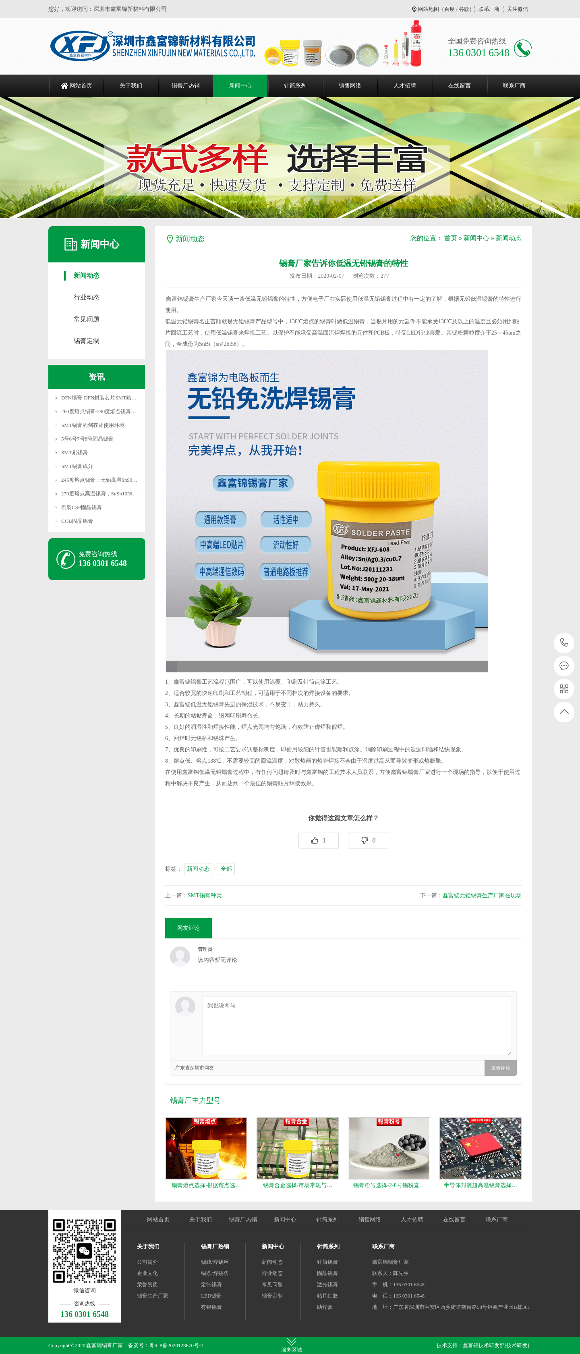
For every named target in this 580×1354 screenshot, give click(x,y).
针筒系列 (295, 86)
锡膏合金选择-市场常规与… (298, 1185)
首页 (450, 238)
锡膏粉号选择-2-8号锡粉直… (389, 1185)
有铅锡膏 (211, 1307)
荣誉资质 (147, 1284)
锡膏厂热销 (186, 86)
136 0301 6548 (564, 643)
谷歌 (464, 9)
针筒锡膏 (327, 1262)
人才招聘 (405, 86)
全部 (226, 869)
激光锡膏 (327, 1284)
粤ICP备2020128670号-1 (176, 1345)
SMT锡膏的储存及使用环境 (92, 425)
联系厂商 (488, 9)
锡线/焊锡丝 (215, 1262)
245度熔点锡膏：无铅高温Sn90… (99, 480)
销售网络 (350, 86)
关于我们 (131, 86)
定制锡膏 (211, 1284)
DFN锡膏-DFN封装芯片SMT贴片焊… (104, 398)
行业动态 (86, 297)
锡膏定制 (86, 340)
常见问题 (86, 319)
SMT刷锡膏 (74, 452)
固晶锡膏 (327, 1273)
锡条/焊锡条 (215, 1273)
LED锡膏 (211, 1296)
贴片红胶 (327, 1296)
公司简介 (147, 1262)
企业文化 (147, 1273)
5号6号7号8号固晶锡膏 (87, 439)
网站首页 (81, 86)
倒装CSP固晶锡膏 (81, 507)
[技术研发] (517, 1345)
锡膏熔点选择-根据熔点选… (206, 1185)
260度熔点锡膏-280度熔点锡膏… (98, 411)
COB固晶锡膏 (77, 521)
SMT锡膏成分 (77, 466)
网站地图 (428, 9)
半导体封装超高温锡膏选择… (480, 1185)
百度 (449, 9)
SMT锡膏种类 (205, 895)
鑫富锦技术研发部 (484, 1345)
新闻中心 (240, 86)
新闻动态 (86, 275)
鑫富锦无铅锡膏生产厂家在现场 (482, 895)
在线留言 (459, 86)
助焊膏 (325, 1307)
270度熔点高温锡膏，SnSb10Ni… (99, 494)
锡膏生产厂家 (152, 1296)
